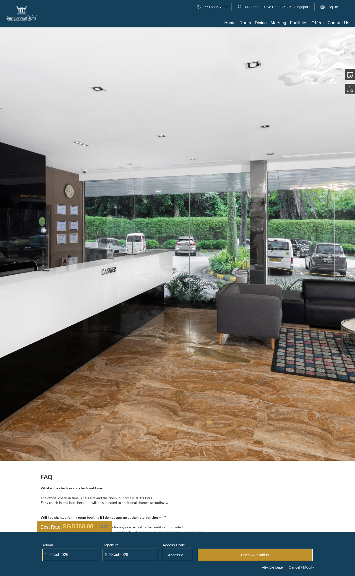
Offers (317, 22)
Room (245, 22)
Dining (261, 22)
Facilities (298, 22)
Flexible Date (272, 567)
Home (230, 22)
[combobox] (338, 7)
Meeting (278, 22)
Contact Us (338, 22)
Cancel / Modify (301, 567)
